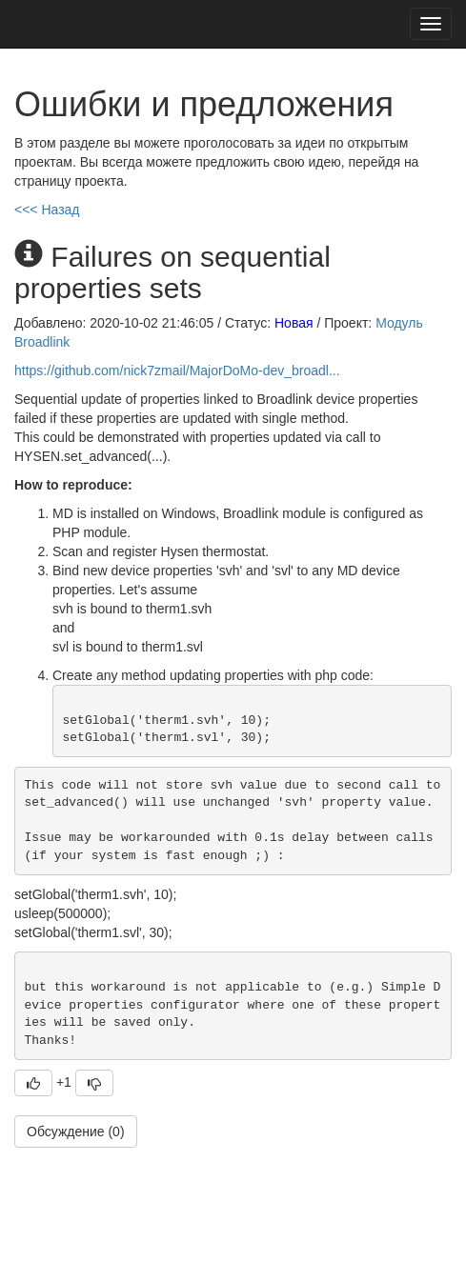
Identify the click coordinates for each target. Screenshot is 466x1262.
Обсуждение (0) (76, 1131)
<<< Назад (47, 209)
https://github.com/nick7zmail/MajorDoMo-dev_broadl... (177, 370)
